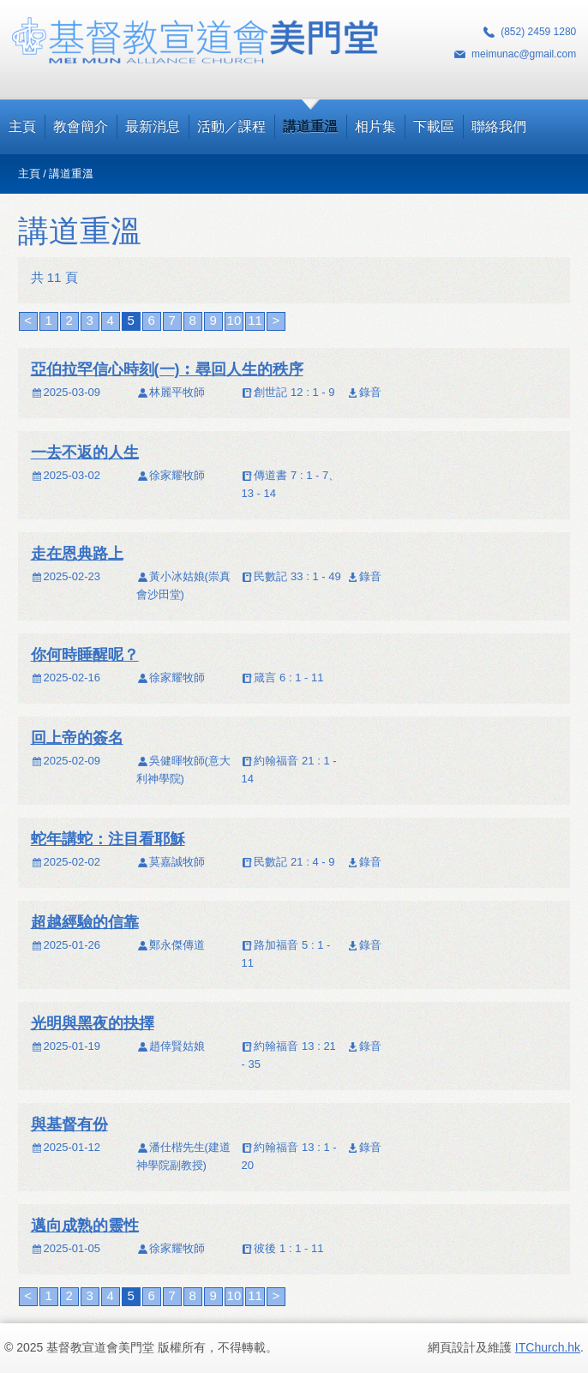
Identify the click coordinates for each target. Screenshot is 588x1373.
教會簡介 (80, 126)
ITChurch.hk (547, 1347)
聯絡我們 (498, 126)
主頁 (22, 126)
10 (234, 320)
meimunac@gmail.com (523, 54)
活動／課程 (231, 126)
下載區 (433, 126)
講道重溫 (310, 126)
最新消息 (152, 126)
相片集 (375, 126)
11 (255, 320)
